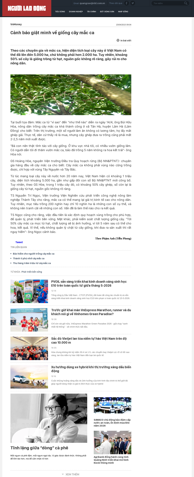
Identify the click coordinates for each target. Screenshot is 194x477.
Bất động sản (107, 11)
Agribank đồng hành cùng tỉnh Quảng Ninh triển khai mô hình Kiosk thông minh (111, 460)
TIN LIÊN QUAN (18, 247)
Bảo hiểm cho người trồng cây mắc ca (33, 253)
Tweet (19, 242)
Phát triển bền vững (32, 271)
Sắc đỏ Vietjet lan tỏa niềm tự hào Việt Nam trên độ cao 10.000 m (89, 340)
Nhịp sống (123, 11)
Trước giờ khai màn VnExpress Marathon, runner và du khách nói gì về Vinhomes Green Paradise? (91, 312)
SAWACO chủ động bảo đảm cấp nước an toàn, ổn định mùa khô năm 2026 (112, 422)
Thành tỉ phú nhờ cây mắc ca (28, 258)
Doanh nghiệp (76, 11)
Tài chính (91, 11)
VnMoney (16, 24)
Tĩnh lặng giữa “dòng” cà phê (39, 447)
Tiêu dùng (60, 11)
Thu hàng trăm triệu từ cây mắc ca (32, 263)
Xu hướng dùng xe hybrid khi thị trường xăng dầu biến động (91, 369)
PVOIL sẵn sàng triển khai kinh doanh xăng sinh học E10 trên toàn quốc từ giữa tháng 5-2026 (89, 283)
